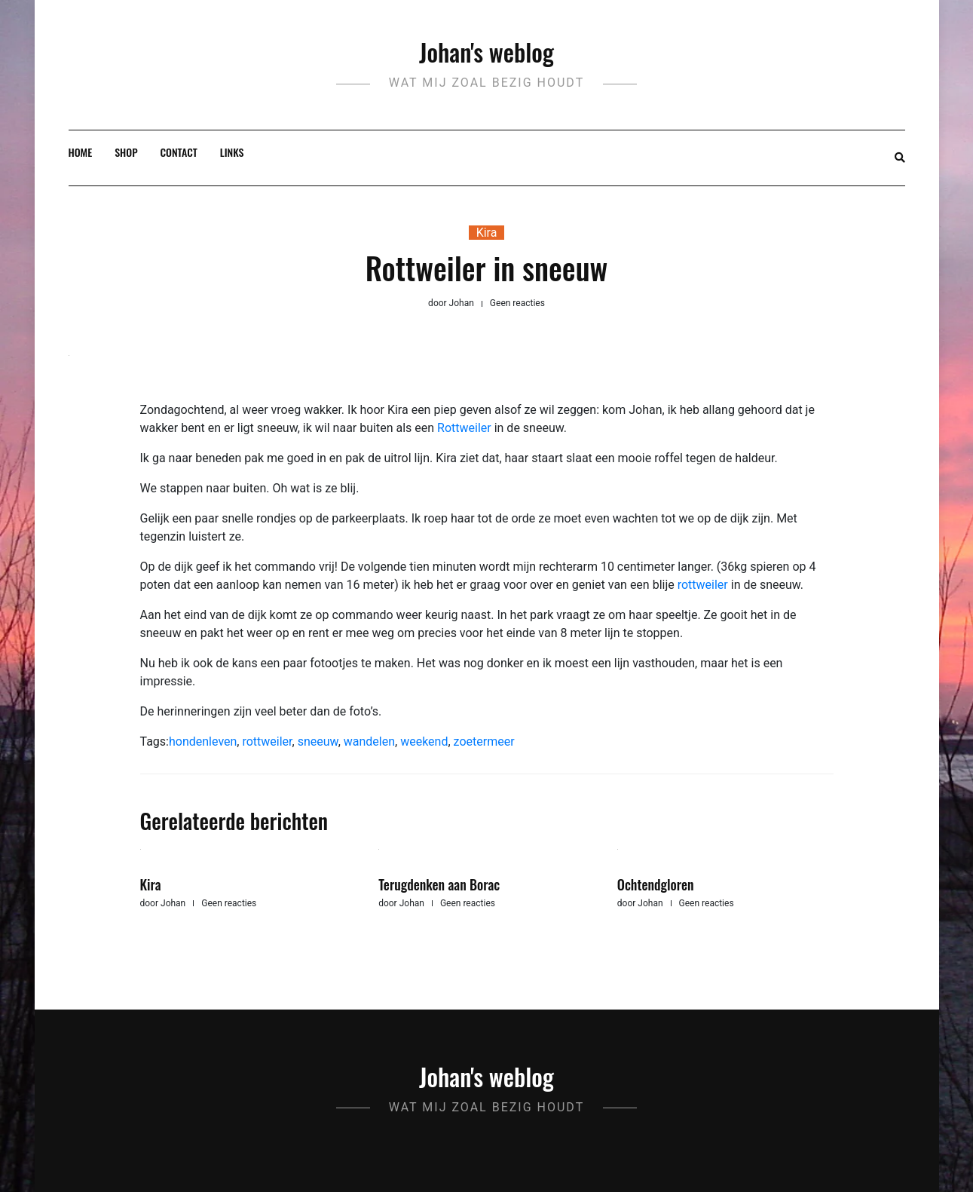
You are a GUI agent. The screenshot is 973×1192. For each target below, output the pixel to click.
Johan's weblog (486, 51)
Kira (486, 232)
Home (81, 152)
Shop (126, 152)
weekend (424, 741)
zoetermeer (484, 741)
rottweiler (704, 585)
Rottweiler (465, 428)
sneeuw (318, 741)
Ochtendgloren (655, 884)
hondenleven (203, 741)
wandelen (369, 741)
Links (232, 152)
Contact (179, 152)
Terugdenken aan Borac (439, 884)
